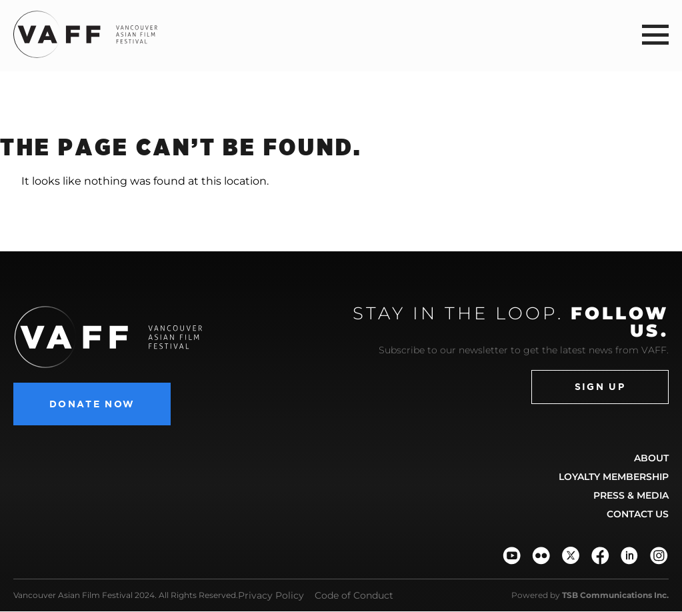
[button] (655, 34)
